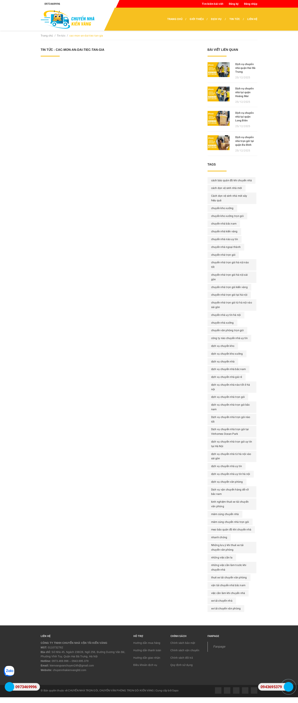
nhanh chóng (219, 537)
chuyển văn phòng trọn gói (227, 330)
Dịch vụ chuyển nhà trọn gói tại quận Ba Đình (244, 141)
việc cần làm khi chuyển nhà (228, 593)
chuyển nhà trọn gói (223, 254)
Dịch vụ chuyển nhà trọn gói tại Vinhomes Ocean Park (230, 431)
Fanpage (219, 646)
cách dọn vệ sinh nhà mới (226, 187)
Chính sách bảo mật (182, 642)
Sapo (175, 690)
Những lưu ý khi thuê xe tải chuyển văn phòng (227, 547)
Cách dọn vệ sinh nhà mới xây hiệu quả (229, 198)
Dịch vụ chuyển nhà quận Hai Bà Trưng (245, 68)
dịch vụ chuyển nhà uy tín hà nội (230, 473)
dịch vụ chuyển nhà (223, 361)
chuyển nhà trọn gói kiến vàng (229, 287)
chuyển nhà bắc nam (224, 223)
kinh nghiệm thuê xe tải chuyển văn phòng (230, 504)
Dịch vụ (216, 19)
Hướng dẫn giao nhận (146, 657)
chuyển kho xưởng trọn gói (227, 215)
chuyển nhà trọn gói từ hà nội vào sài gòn (231, 305)
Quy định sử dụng (181, 664)
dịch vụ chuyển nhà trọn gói (228, 396)
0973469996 (52, 3)
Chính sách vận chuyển (184, 650)
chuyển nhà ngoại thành (226, 246)
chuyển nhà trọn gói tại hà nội (229, 294)
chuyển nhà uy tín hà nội (226, 314)
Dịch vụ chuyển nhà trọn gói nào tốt (230, 419)
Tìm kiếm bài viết (212, 3)
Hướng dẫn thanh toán (147, 650)
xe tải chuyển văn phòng (226, 608)
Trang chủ (174, 19)
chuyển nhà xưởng (222, 322)
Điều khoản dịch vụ (145, 664)
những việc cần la (221, 557)
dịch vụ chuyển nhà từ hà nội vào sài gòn (231, 456)
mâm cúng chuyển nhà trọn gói (230, 521)
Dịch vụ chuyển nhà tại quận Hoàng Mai (244, 92)
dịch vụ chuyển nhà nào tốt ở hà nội (230, 387)
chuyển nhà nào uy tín (224, 239)
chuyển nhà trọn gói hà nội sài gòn (229, 277)
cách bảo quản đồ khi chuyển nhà (231, 180)
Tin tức (234, 19)
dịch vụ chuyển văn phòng (227, 481)
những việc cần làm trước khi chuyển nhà (228, 567)
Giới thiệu (197, 19)
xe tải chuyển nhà (221, 600)
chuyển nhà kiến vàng (224, 231)
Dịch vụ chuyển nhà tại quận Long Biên (244, 116)
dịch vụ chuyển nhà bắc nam (228, 369)
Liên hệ (252, 19)
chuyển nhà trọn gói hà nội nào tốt (230, 264)
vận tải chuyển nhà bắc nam (228, 585)
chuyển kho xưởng (222, 208)
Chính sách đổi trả (181, 657)
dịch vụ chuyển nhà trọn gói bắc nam (230, 407)
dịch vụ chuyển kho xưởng (227, 353)
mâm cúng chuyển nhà (225, 514)
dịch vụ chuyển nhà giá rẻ (226, 376)
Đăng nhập (250, 3)
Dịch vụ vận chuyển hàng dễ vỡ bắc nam (230, 492)
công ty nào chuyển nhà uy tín (229, 338)
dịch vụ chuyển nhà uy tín (226, 466)
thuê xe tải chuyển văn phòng (229, 577)
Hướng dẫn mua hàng (146, 642)
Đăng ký (234, 3)
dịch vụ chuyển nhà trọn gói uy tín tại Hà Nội (231, 444)
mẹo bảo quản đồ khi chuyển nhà (231, 529)
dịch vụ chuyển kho (223, 345)
